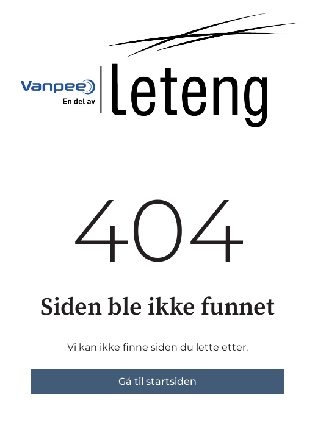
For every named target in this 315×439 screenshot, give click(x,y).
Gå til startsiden (157, 381)
